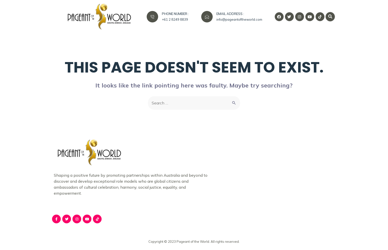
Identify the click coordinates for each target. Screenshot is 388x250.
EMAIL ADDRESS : (230, 14)
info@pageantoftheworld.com (239, 19)
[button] (330, 16)
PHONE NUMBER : (175, 14)
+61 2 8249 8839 (175, 19)
